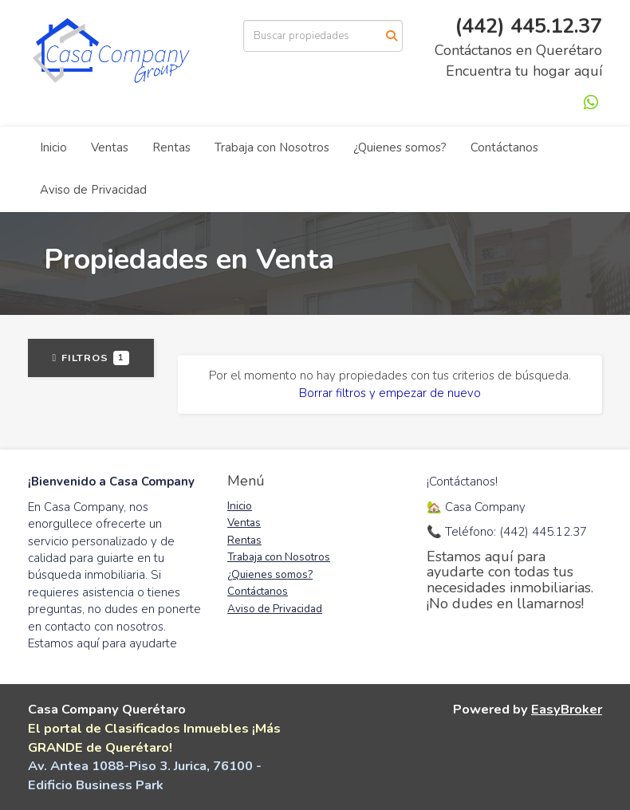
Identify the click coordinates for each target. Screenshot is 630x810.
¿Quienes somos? (400, 147)
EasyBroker (566, 709)
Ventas (109, 147)
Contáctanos (504, 147)
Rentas (171, 147)
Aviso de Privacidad (93, 190)
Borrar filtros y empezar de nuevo (390, 393)
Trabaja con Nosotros (272, 147)
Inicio (53, 147)
